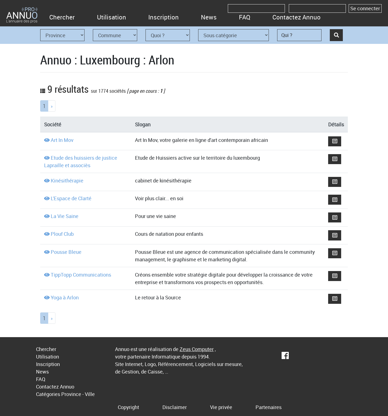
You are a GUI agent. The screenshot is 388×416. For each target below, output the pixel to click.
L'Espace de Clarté (71, 198)
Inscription (163, 17)
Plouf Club (62, 233)
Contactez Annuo (296, 17)
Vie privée (221, 407)
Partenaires (269, 407)
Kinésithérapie (67, 180)
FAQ (244, 17)
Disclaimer (174, 407)
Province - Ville (78, 394)
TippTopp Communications (81, 274)
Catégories (48, 394)
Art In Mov (62, 140)
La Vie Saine (64, 216)
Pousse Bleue (66, 252)
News (209, 17)
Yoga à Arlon (65, 297)
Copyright (128, 407)
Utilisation (111, 17)
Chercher (62, 17)
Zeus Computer (197, 349)
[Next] (51, 106)
